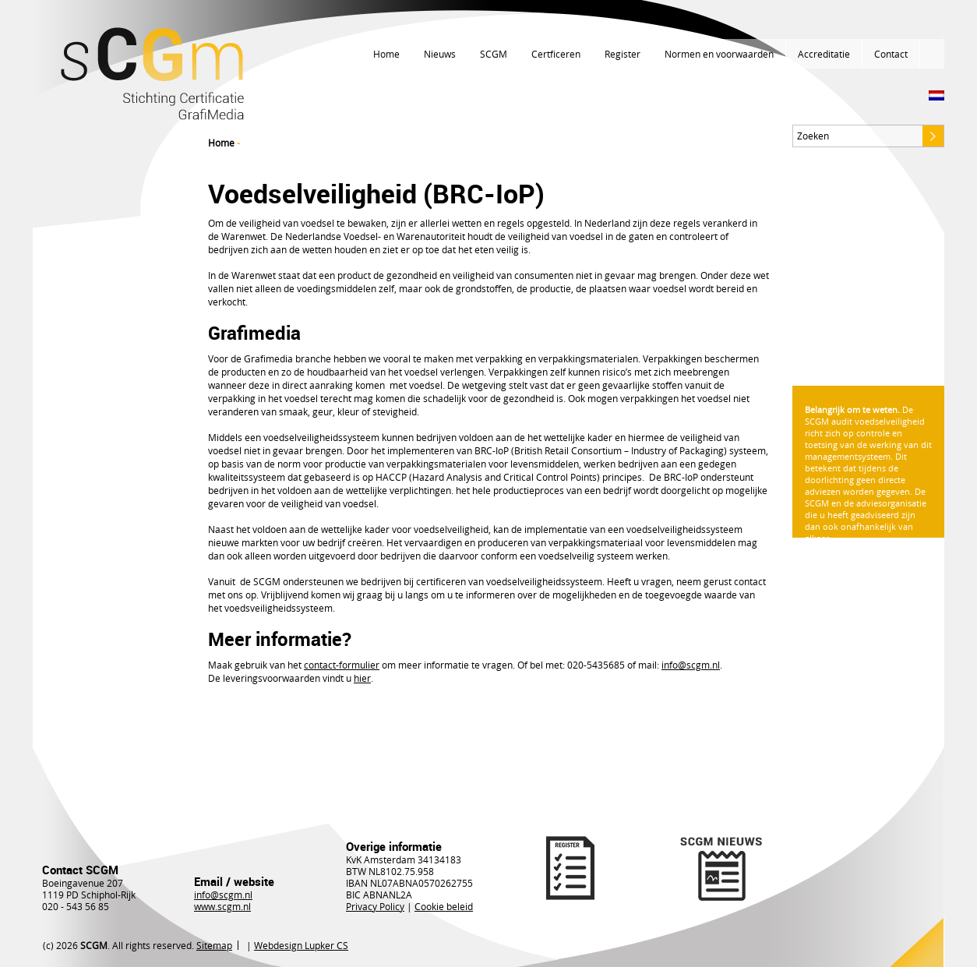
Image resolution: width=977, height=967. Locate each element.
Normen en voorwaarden (719, 54)
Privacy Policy (375, 906)
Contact (891, 54)
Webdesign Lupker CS (301, 945)
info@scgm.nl (223, 894)
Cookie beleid (443, 906)
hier (362, 678)
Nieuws (440, 54)
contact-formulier (341, 664)
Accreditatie (824, 54)
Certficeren (555, 54)
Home (386, 54)
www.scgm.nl (222, 906)
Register (622, 54)
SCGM (493, 54)
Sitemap (214, 945)
